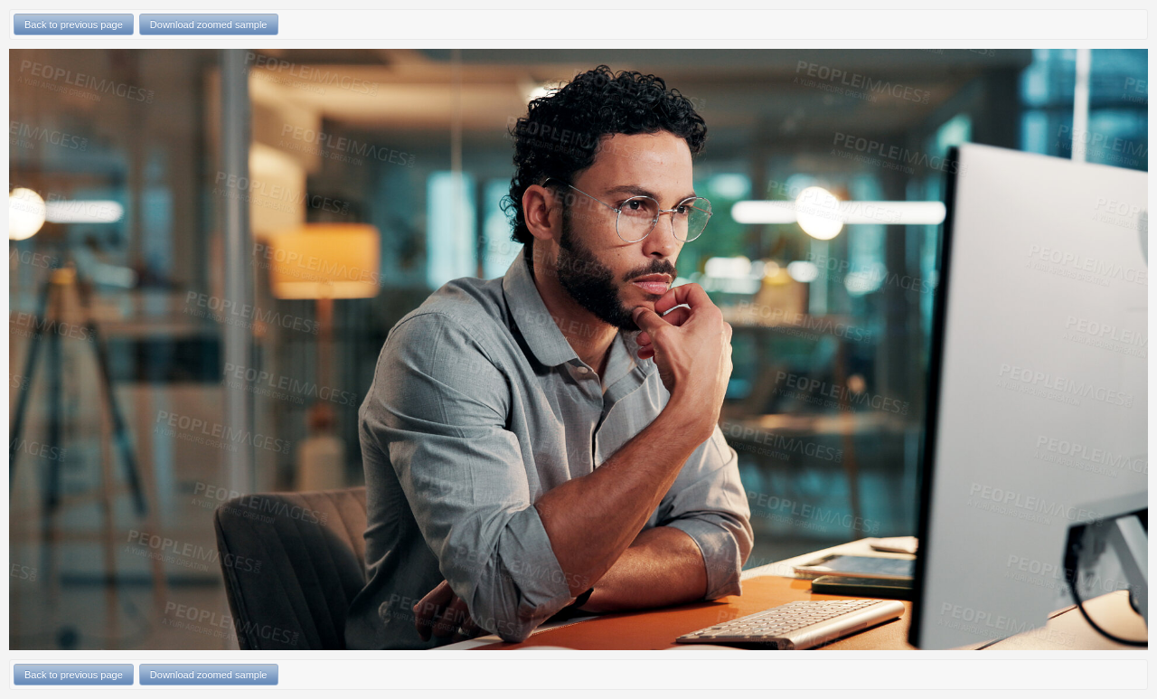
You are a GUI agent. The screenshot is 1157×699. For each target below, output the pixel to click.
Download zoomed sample (209, 24)
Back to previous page (73, 24)
